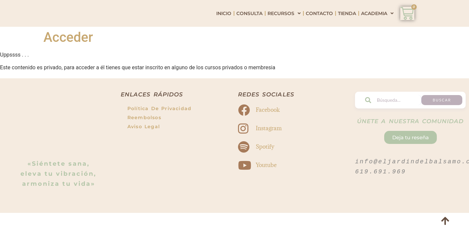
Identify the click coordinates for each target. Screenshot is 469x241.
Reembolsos (144, 136)
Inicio (223, 23)
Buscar (452, 118)
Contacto (319, 23)
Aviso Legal (143, 145)
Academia (377, 22)
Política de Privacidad (159, 127)
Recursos (284, 22)
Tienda (347, 23)
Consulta (249, 23)
